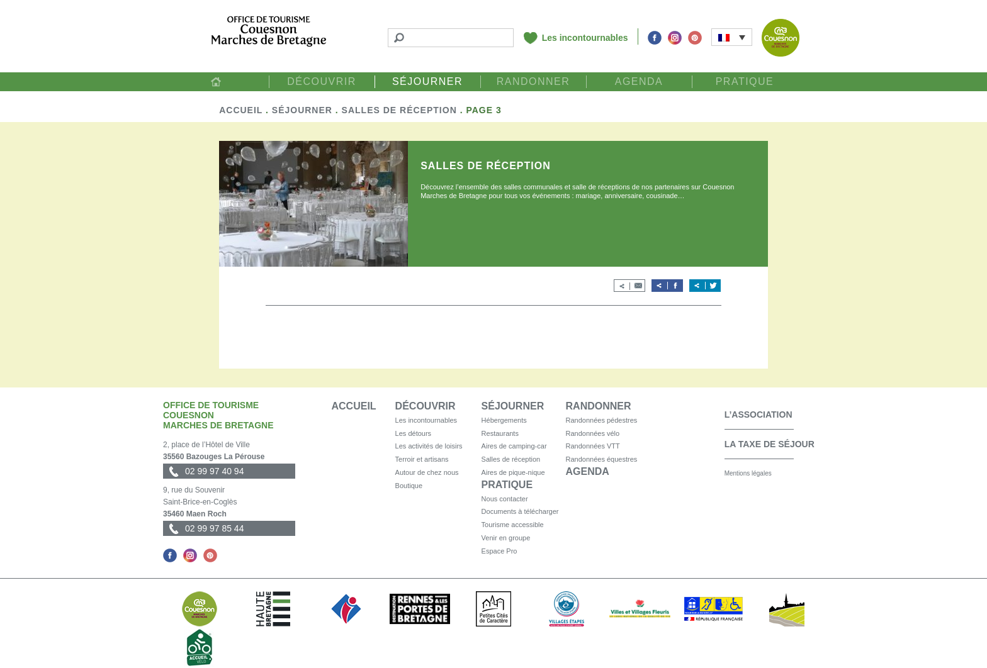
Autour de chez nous (427, 472)
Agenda (639, 81)
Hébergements (504, 420)
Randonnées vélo (593, 433)
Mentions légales (748, 473)
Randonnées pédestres (602, 420)
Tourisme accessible (513, 524)
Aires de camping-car (514, 446)
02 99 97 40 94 (214, 471)
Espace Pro (499, 551)
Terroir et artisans (422, 459)
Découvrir (321, 81)
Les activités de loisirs (429, 446)
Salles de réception (399, 110)
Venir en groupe (506, 538)
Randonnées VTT (593, 446)
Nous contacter (505, 499)
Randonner (533, 81)
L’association (758, 414)
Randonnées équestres (602, 459)
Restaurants (500, 433)
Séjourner (427, 81)
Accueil (216, 81)
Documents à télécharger (520, 511)
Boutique (408, 485)
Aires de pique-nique (513, 472)
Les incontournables (585, 38)
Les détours (413, 433)
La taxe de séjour (770, 444)
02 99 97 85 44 (214, 528)
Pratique (745, 81)
